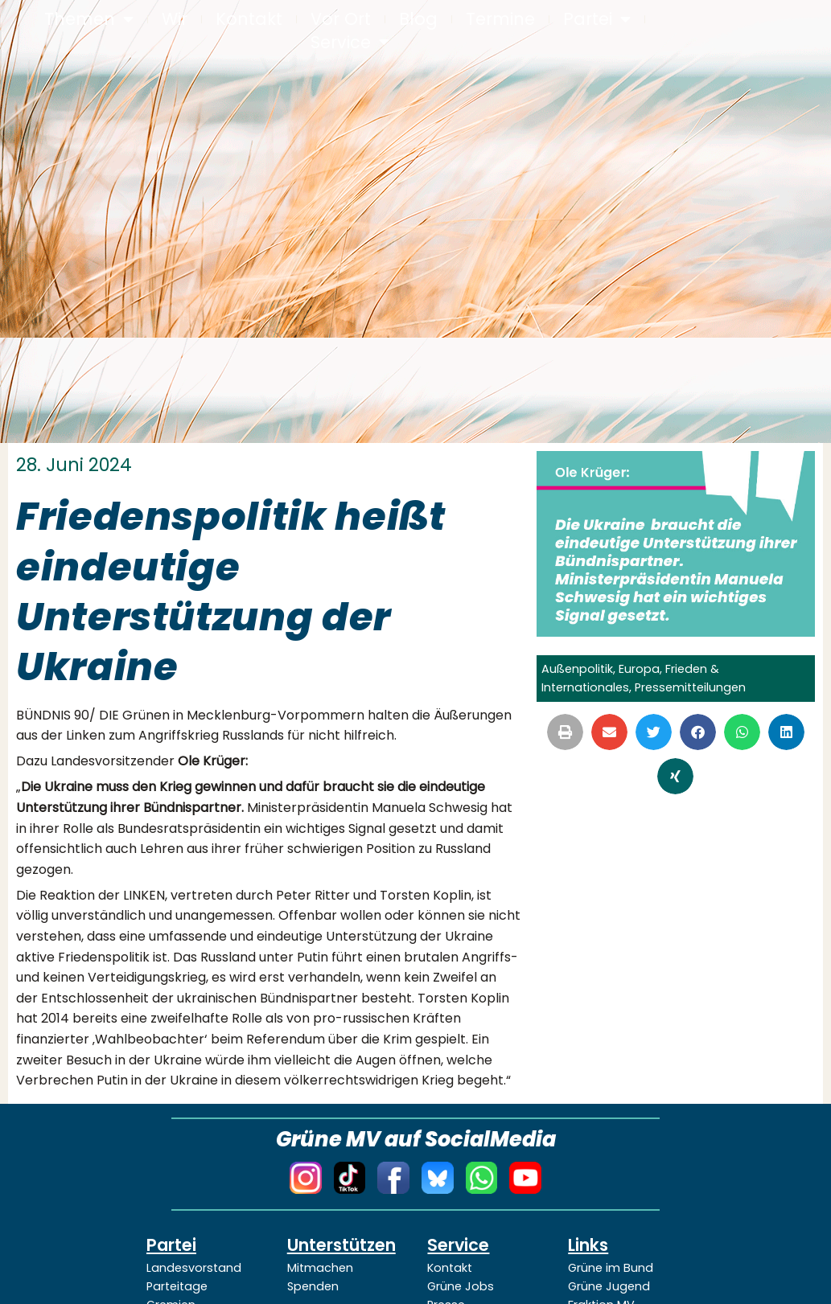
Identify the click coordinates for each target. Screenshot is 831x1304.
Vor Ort (341, 19)
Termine (500, 19)
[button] (565, 732)
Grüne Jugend (609, 1286)
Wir (174, 19)
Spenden (313, 1286)
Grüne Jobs (460, 1286)
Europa (639, 669)
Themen (89, 19)
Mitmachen (320, 1268)
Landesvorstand (193, 1268)
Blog (418, 19)
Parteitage (177, 1286)
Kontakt (249, 19)
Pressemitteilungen (690, 687)
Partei (597, 19)
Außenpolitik (577, 669)
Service (350, 43)
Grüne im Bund (610, 1268)
